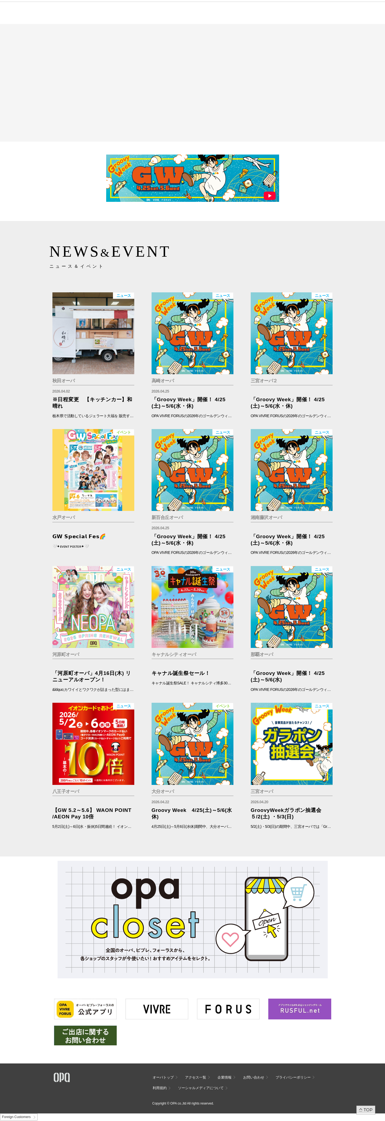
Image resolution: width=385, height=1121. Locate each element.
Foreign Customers (16, 1117)
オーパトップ (163, 1077)
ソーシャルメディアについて (201, 1088)
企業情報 (224, 1077)
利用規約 (160, 1088)
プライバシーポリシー (293, 1077)
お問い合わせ (253, 1077)
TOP (368, 1109)
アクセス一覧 (195, 1077)
